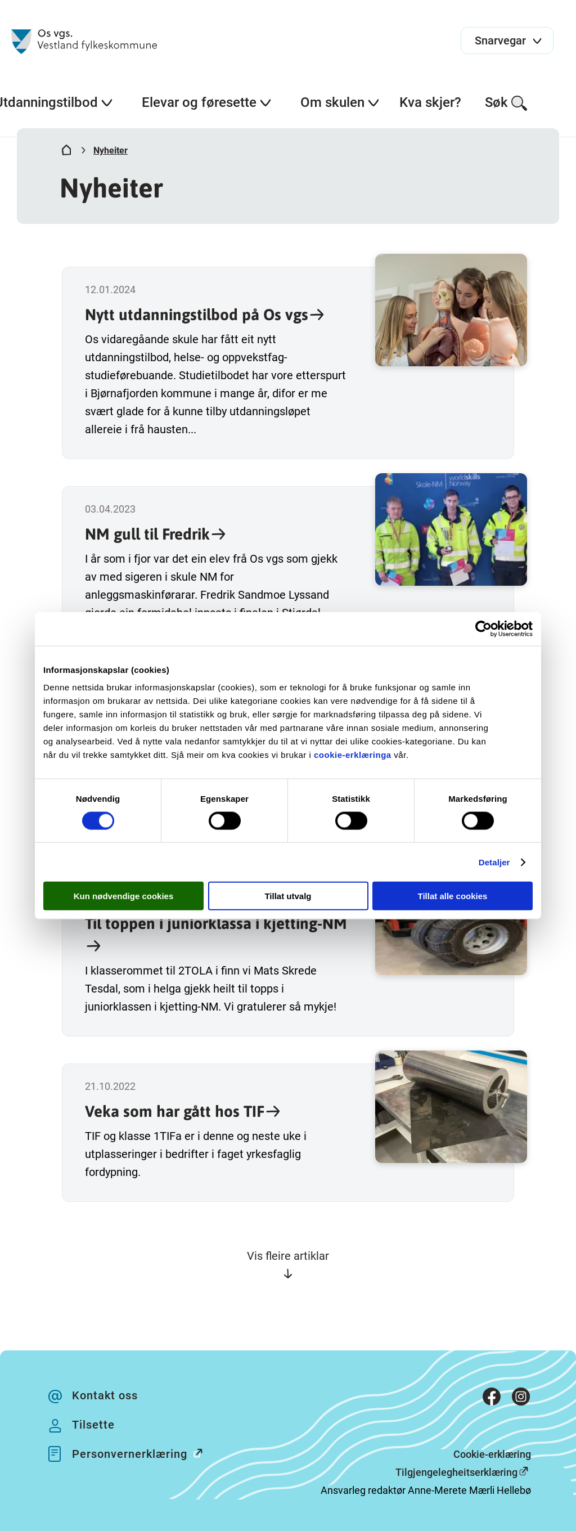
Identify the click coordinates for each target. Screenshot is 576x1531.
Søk (506, 103)
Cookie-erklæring (492, 1454)
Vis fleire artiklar (288, 1265)
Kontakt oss (105, 1395)
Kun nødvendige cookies (124, 896)
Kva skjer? (430, 102)
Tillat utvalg (287, 896)
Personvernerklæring (143, 1453)
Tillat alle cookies (453, 896)
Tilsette (93, 1424)
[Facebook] (492, 1399)
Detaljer (494, 861)
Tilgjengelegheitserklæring (456, 1472)
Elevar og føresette (207, 102)
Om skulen (340, 102)
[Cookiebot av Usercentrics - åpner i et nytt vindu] (483, 628)
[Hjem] (66, 152)
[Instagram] (521, 1399)
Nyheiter (110, 150)
